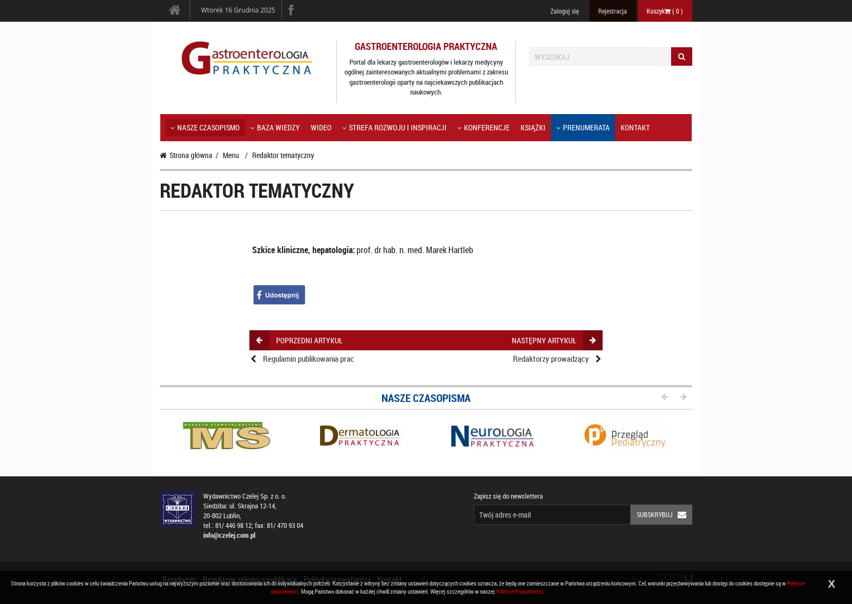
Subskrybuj (664, 515)
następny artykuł (553, 340)
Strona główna (186, 155)
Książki (533, 127)
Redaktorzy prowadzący (551, 358)
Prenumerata (583, 127)
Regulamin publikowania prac (308, 358)
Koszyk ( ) (665, 11)
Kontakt (635, 127)
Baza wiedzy (275, 127)
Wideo (321, 127)
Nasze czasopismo (205, 127)
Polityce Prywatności (519, 591)
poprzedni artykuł (299, 340)
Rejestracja (612, 11)
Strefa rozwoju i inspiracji (394, 127)
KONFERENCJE (484, 127)
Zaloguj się (564, 11)
